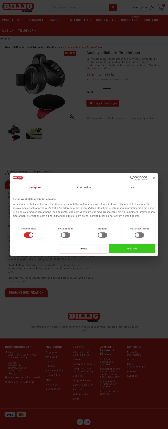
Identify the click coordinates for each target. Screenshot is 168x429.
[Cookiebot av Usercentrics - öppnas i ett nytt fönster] (132, 177)
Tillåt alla (131, 248)
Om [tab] (133, 187)
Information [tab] (84, 187)
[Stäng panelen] (154, 178)
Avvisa (83, 248)
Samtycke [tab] (35, 187)
